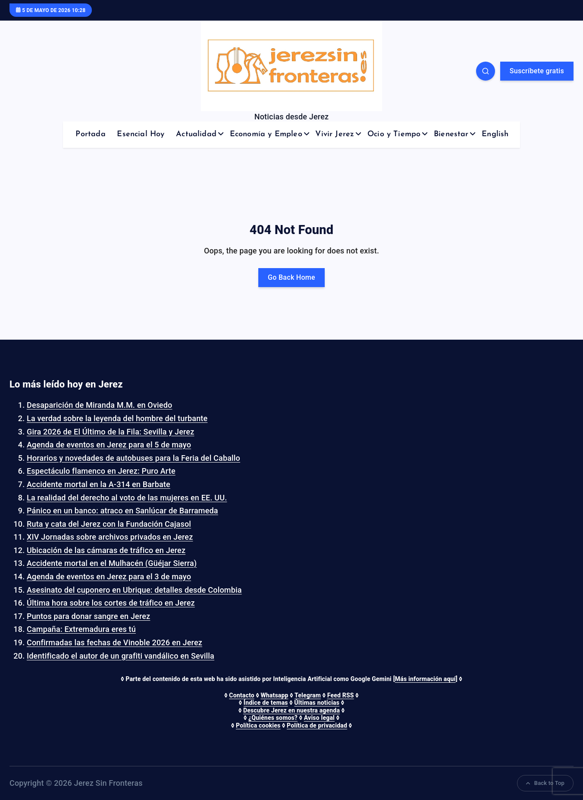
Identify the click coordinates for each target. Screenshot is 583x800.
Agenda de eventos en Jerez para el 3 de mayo (109, 576)
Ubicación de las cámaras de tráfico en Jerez (106, 550)
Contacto (241, 695)
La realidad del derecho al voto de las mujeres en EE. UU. (127, 497)
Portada (90, 134)
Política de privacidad (317, 725)
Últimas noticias (316, 702)
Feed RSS (340, 695)
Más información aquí (425, 678)
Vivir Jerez (334, 134)
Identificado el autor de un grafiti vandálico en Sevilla (120, 655)
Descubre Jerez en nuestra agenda (291, 710)
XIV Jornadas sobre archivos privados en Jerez (110, 536)
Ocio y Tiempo (393, 134)
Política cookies (258, 725)
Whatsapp (274, 695)
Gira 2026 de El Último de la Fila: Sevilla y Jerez (110, 431)
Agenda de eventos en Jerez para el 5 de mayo (109, 444)
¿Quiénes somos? (273, 717)
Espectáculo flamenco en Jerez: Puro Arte (101, 470)
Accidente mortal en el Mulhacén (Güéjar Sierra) (112, 563)
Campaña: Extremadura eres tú (81, 629)
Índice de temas (266, 702)
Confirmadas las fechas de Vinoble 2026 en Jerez (114, 642)
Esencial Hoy (140, 134)
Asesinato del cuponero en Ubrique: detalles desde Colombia (134, 589)
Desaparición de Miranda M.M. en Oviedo (99, 404)
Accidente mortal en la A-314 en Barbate (98, 484)
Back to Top (545, 783)
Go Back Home (291, 277)
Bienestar (451, 134)
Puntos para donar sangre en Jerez (88, 616)
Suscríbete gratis (537, 71)
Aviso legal (319, 717)
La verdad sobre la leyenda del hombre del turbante (117, 418)
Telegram (308, 695)
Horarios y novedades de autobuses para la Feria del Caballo (133, 457)
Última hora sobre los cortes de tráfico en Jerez (111, 602)
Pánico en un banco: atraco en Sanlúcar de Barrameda (122, 510)
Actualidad (196, 134)
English (495, 134)
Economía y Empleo (266, 134)
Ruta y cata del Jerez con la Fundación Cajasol (109, 523)
